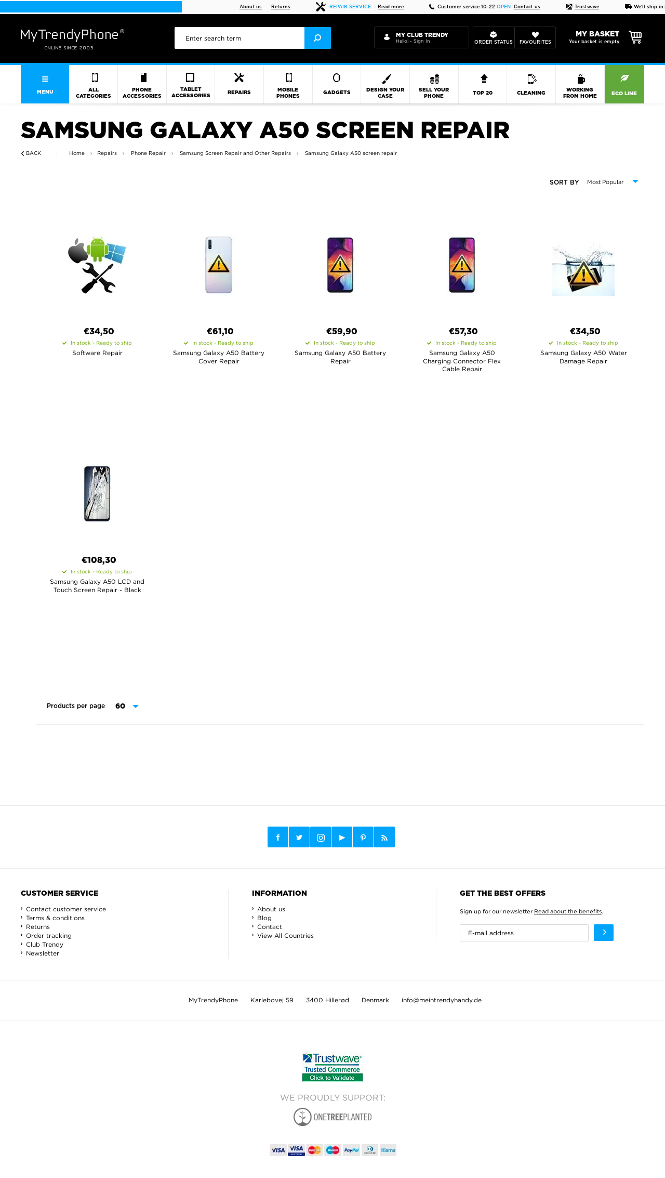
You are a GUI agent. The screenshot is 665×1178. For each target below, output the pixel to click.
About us (251, 7)
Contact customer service (66, 909)
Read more (391, 7)
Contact (269, 926)
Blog (264, 917)
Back (33, 153)
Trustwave (582, 7)
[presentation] (253, 38)
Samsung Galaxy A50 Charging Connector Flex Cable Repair (462, 360)
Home (77, 153)
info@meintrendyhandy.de (442, 1000)
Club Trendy (44, 944)
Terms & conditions (55, 917)
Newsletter (42, 953)
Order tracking (49, 935)
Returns (280, 7)
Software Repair (97, 352)
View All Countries (285, 935)
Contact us (527, 7)
